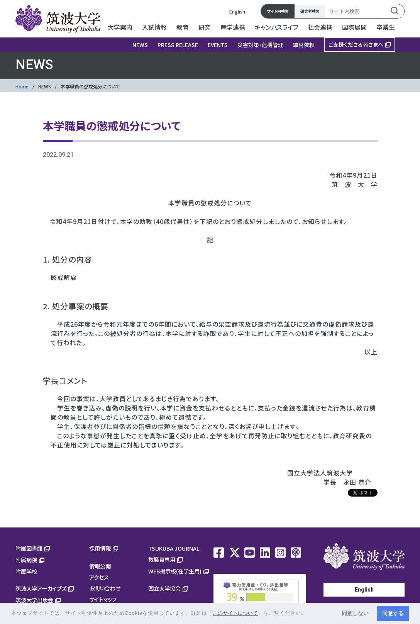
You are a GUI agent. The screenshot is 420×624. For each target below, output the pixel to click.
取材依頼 (304, 45)
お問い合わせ (104, 588)
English (237, 11)
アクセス (99, 577)
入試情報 (154, 27)
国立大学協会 (164, 588)
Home (22, 86)
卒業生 (385, 27)
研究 (204, 27)
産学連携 (232, 27)
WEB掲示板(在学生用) (175, 571)
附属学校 (26, 571)
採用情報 (100, 548)
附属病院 (26, 560)
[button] (309, 614)
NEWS (140, 45)
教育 (182, 27)
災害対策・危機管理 (260, 45)
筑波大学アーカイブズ (40, 588)
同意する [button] (393, 613)
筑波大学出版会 (34, 600)
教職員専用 (161, 559)
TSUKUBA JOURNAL (174, 548)
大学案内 (120, 27)
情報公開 (100, 566)
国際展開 (354, 27)
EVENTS (218, 45)
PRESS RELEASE (178, 45)
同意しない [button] (355, 613)
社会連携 (320, 27)
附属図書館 (28, 548)
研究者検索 (310, 11)
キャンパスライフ (276, 27)
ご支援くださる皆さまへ (356, 44)
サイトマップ (103, 599)
